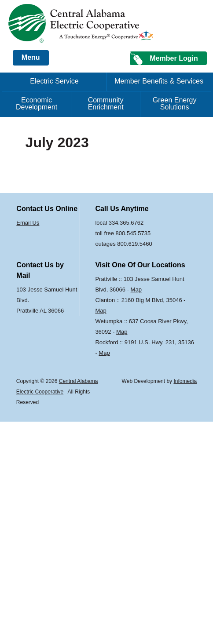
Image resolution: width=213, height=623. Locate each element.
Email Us (27, 222)
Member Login (174, 58)
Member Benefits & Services (158, 81)
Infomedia (185, 381)
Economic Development (36, 103)
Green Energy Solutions (175, 103)
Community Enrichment (106, 103)
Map (136, 289)
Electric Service (54, 81)
